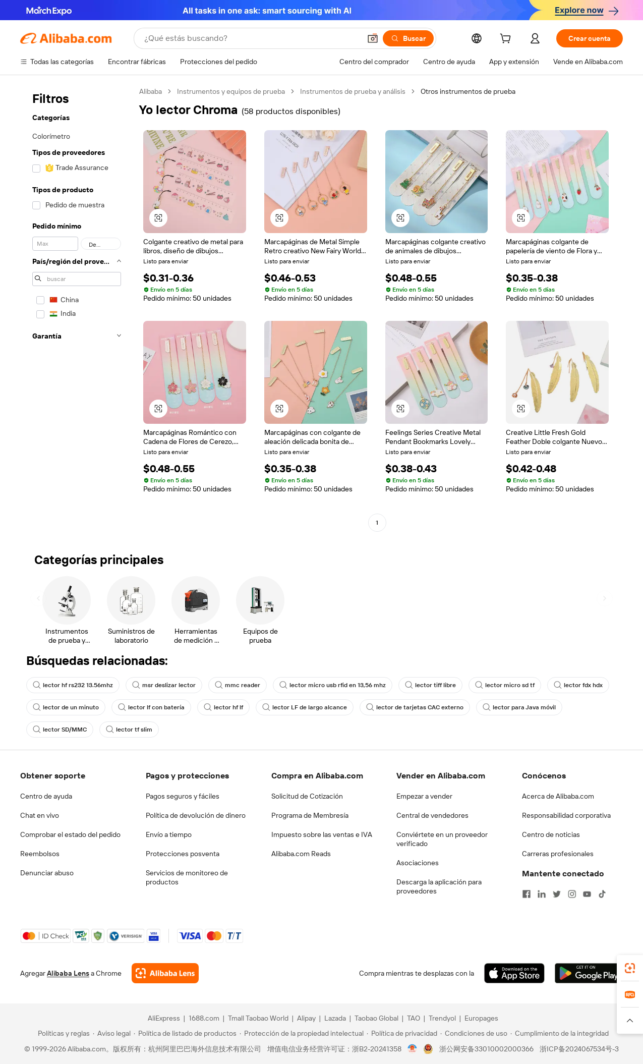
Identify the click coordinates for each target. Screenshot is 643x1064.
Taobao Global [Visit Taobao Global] (376, 1018)
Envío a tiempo (169, 834)
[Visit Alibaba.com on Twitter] (556, 894)
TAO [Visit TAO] (413, 1018)
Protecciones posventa (182, 854)
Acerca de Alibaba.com (558, 796)
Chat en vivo (39, 815)
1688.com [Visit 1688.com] (204, 1018)
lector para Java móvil (519, 707)
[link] (630, 968)
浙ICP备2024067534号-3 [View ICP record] (579, 1049)
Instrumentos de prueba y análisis (352, 91)
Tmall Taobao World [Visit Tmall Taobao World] (258, 1018)
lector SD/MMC (60, 729)
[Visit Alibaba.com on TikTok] (602, 894)
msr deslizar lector (164, 685)
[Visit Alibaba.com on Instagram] (571, 894)
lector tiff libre (430, 685)
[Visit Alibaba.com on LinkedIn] (541, 894)
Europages (481, 1018)
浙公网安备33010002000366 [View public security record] (486, 1049)
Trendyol (442, 1018)
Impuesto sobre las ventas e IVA (321, 834)
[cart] (507, 40)
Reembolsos (40, 854)
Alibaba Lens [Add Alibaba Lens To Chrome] (68, 973)
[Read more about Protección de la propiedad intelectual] (302, 1033)
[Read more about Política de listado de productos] (185, 1033)
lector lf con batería (151, 707)
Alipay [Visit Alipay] (306, 1018)
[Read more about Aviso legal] (112, 1033)
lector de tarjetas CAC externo (414, 707)
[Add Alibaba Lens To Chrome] (165, 973)
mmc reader (237, 685)
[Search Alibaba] (251, 38)
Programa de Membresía (309, 815)
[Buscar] (408, 38)
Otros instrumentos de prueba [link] (468, 91)
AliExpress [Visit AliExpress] (164, 1018)
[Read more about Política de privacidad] (402, 1033)
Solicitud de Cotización (307, 796)
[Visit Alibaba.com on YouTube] (587, 894)
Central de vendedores (432, 815)
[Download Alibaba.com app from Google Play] (589, 973)
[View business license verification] (412, 1049)
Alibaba (150, 91)
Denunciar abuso (47, 873)
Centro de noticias (551, 834)
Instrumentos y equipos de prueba (231, 91)
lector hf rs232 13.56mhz (73, 685)
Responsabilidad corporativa (566, 815)
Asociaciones (417, 863)
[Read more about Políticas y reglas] (62, 1033)
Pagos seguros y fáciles (182, 796)
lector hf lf (223, 707)
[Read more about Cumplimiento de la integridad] (559, 1033)
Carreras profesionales (558, 854)
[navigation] (76, 308)
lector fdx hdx (578, 685)
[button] (373, 38)
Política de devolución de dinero (196, 815)
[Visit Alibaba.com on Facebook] (526, 894)
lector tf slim (129, 729)
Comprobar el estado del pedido (70, 834)
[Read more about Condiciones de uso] (473, 1033)
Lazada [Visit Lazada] (335, 1018)
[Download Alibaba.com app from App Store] (514, 973)
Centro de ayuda (46, 796)
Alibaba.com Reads (301, 854)
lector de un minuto (66, 707)
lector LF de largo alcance (304, 707)
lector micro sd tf (505, 685)
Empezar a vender (424, 796)
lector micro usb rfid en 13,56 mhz (332, 685)
